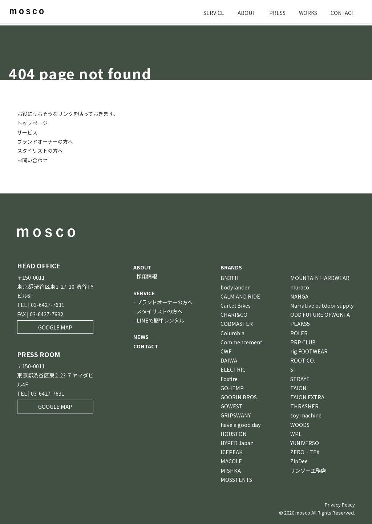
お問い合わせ (32, 159)
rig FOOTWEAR (309, 351)
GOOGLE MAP (55, 327)
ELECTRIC (233, 369)
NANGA (299, 296)
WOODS (300, 424)
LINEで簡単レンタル (160, 320)
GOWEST (232, 405)
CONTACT (342, 12)
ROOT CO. (302, 360)
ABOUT (245, 12)
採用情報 (147, 276)
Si (292, 369)
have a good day (241, 424)
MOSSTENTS (236, 479)
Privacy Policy (340, 504)
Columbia (232, 332)
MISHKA (231, 470)
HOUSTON (234, 433)
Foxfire (229, 378)
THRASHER (304, 405)
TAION (298, 387)
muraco (299, 287)
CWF (226, 351)
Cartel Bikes (236, 305)
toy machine (306, 415)
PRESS (276, 12)
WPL (296, 433)
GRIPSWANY (236, 415)
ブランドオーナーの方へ (45, 141)
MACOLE (231, 460)
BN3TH (230, 277)
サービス (27, 132)
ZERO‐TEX (304, 451)
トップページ (32, 123)
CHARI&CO (234, 314)
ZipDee (299, 460)
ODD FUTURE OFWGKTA (320, 314)
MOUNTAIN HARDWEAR (319, 277)
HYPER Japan (237, 442)
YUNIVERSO (304, 442)
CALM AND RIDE (240, 296)
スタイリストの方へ (40, 150)
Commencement (242, 341)
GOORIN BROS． (241, 396)
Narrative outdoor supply (322, 305)
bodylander (235, 287)
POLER (299, 332)
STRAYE (300, 378)
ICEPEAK (232, 451)
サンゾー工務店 (308, 470)
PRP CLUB (303, 341)
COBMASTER (237, 323)
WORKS (307, 12)
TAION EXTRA (307, 396)
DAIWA (229, 360)
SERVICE (212, 12)
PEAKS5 (300, 323)
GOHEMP (232, 387)
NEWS (141, 336)
